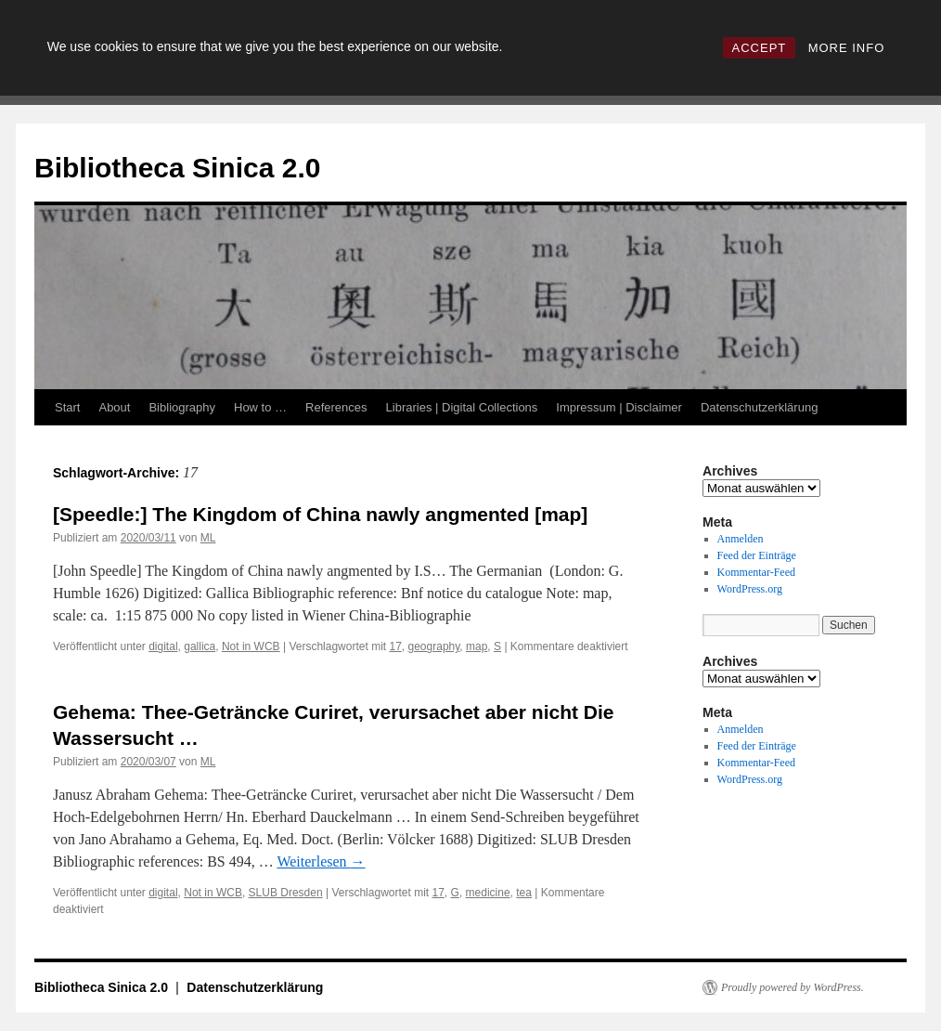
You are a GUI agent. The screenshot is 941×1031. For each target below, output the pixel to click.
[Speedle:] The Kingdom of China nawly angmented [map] (320, 514)
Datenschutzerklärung (759, 407)
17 (395, 646)
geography (434, 646)
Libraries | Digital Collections (462, 407)
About (114, 407)
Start (67, 407)
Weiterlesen (321, 861)
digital (162, 646)
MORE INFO (846, 48)
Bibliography (181, 407)
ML (208, 537)
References (336, 407)
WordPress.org (749, 588)
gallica (199, 646)
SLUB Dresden (286, 892)
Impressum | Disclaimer (619, 407)
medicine (488, 892)
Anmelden (740, 538)
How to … (260, 407)
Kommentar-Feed (756, 572)
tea (524, 892)
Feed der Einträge (756, 555)
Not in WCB (251, 646)
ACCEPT (759, 48)
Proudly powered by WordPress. (792, 987)
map (476, 646)
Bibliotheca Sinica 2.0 (177, 167)
